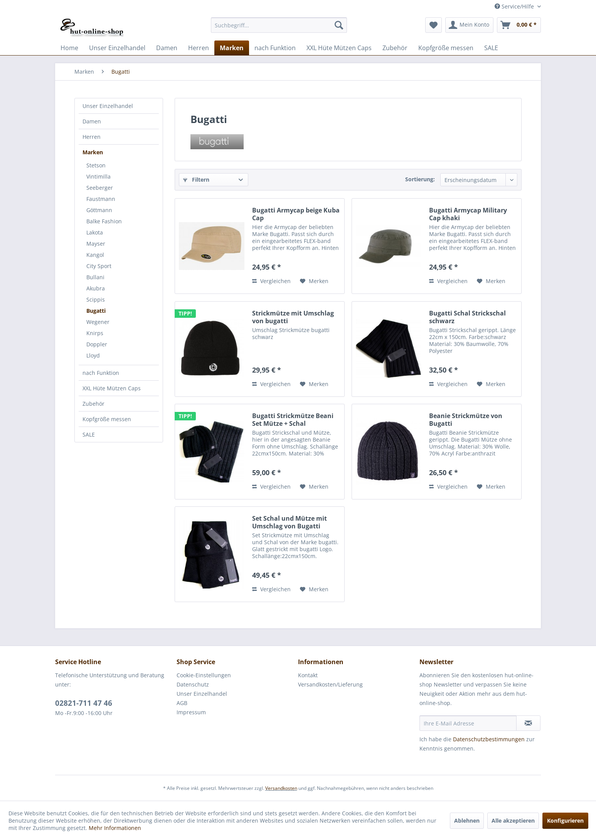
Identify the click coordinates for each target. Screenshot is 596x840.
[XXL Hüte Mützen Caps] (339, 47)
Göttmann (99, 210)
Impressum (191, 712)
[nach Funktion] (275, 47)
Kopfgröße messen (106, 419)
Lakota (94, 232)
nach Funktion (100, 372)
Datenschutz (193, 684)
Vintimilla (98, 176)
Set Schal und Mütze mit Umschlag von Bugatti (289, 522)
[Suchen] (339, 25)
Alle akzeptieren (513, 820)
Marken (92, 152)
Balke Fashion (104, 221)
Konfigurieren (565, 820)
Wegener (97, 322)
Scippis (95, 299)
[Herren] (198, 47)
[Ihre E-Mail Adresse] (468, 723)
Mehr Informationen (115, 828)
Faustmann (100, 198)
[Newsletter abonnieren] (528, 723)
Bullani (95, 277)
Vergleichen (271, 281)
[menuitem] (279, 25)
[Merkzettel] (433, 25)
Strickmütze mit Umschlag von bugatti (293, 317)
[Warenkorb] (519, 25)
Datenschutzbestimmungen (489, 739)
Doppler (96, 344)
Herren (91, 136)
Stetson (96, 165)
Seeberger (99, 187)
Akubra (95, 288)
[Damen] (167, 47)
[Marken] (231, 47)
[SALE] (491, 47)
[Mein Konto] (469, 25)
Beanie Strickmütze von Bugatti (465, 419)
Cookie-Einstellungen (204, 675)
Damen (91, 121)
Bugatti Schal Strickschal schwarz (467, 317)
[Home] (69, 47)
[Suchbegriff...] (279, 25)
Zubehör (93, 403)
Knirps (94, 333)
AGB (182, 703)
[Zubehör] (395, 47)
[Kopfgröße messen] (446, 47)
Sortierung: (420, 179)
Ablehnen (467, 820)
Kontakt (308, 675)
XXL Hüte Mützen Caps (111, 388)
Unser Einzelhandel (107, 106)
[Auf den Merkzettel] (314, 281)
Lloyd (93, 355)
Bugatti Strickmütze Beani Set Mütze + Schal (292, 419)
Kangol (95, 254)
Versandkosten (281, 788)
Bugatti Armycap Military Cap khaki (468, 214)
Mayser (95, 243)
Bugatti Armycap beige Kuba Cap (296, 214)
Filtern (196, 179)
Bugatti (96, 310)
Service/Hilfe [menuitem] (515, 6)
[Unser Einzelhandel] (117, 47)
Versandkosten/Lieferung (330, 684)
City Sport (98, 266)
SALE (88, 434)
